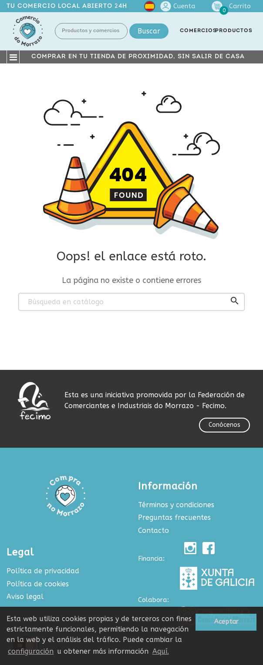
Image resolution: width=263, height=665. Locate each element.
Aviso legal (25, 596)
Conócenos (224, 425)
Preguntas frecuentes (174, 517)
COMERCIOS (198, 30)
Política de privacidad (43, 571)
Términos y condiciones (176, 505)
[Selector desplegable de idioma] (149, 8)
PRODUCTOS (234, 30)
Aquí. (160, 651)
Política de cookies (38, 584)
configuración (31, 651)
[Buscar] (131, 302)
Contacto (153, 530)
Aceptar (226, 621)
